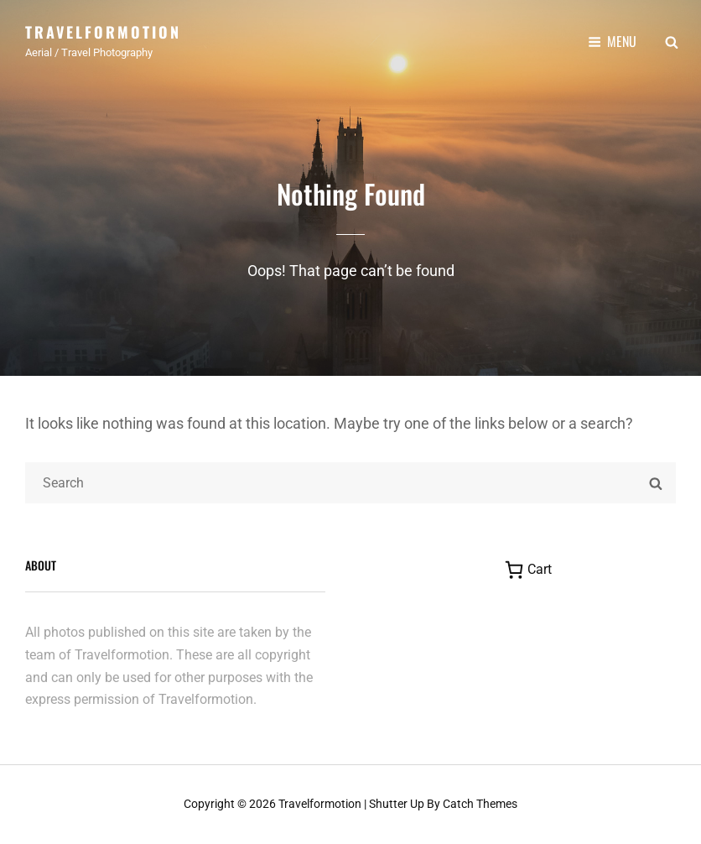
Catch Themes (480, 803)
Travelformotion (103, 32)
